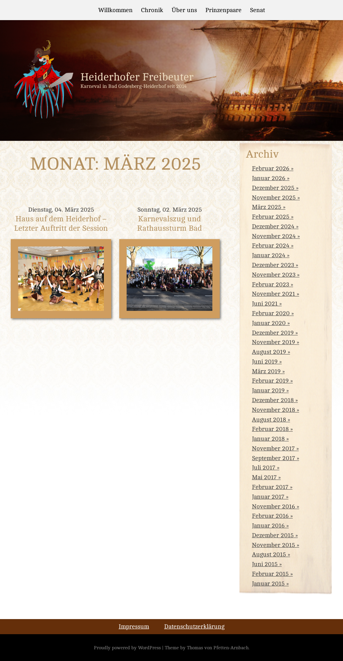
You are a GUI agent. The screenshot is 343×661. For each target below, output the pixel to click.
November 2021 (273, 293)
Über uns (184, 10)
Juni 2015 (265, 564)
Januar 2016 (268, 525)
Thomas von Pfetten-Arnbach (218, 647)
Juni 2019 (265, 361)
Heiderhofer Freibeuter (137, 77)
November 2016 (273, 506)
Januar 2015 (268, 583)
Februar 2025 (270, 216)
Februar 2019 (270, 380)
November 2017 (273, 448)
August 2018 (269, 419)
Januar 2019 (268, 390)
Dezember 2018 (273, 400)
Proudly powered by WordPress (127, 647)
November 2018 (273, 409)
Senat (257, 10)
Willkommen (115, 10)
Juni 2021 (265, 303)
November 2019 (273, 342)
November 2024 (274, 236)
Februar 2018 (270, 429)
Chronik (152, 10)
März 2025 (266, 207)
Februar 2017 (270, 487)
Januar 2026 (268, 178)
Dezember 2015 (273, 535)
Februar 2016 (270, 515)
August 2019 (269, 351)
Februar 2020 (271, 313)
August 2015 (269, 554)
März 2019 (266, 371)
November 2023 (273, 274)
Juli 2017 (263, 467)
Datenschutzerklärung (194, 626)
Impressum (134, 626)
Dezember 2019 (273, 332)
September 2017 (273, 458)
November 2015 (273, 545)
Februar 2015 (270, 573)
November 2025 (274, 197)
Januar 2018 (268, 438)
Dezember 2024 (273, 226)
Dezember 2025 (273, 187)
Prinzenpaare (223, 10)
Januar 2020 (269, 323)
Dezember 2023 (273, 265)
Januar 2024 (268, 255)
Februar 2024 (270, 245)
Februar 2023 (270, 284)
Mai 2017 (264, 477)
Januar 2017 (268, 496)
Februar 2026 (270, 168)
